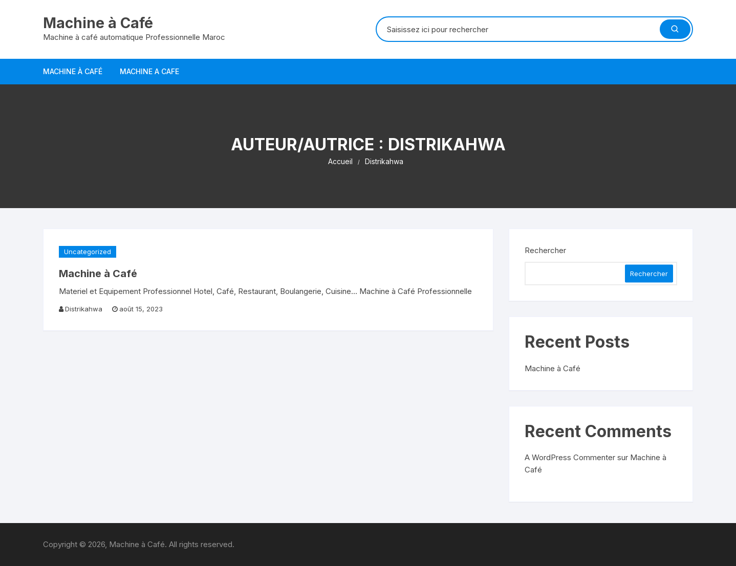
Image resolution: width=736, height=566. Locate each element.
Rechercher (545, 250)
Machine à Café (98, 23)
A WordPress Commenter (570, 457)
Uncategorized (87, 251)
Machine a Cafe (149, 71)
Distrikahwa (83, 309)
